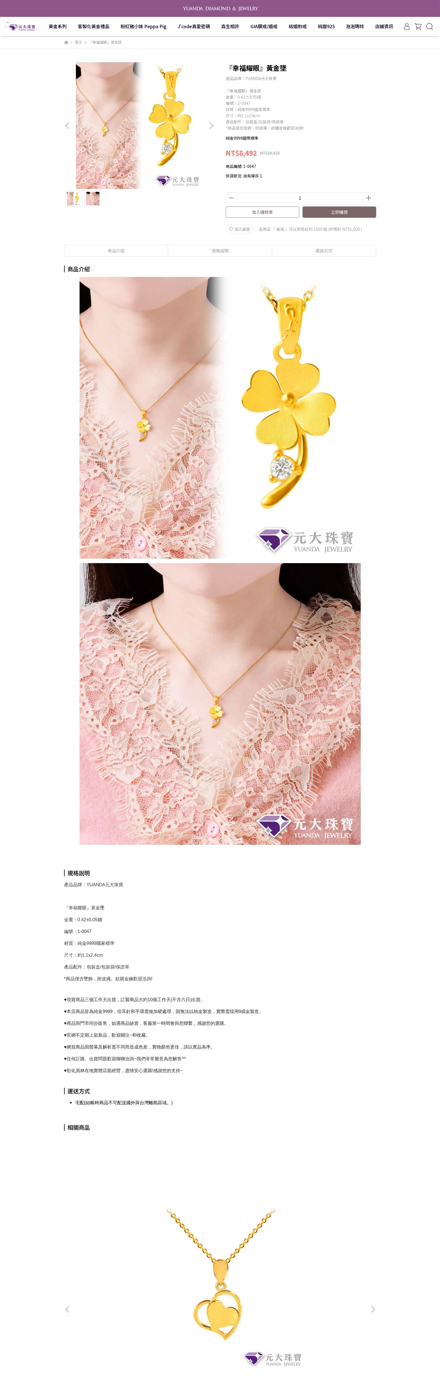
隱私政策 (145, 1305)
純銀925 (326, 26)
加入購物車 (262, 212)
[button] (211, 125)
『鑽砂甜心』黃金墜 (334, 1208)
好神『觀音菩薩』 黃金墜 (258, 1208)
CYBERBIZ (267, 1369)
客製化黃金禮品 (93, 26)
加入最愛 (239, 229)
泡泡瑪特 (355, 26)
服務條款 (145, 1313)
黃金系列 (58, 26)
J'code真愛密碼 (194, 26)
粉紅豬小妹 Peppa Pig (143, 26)
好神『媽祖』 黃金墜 (182, 1208)
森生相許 (230, 26)
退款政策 (145, 1296)
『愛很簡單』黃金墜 (106, 1208)
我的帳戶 (145, 1288)
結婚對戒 (298, 26)
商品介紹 (116, 251)
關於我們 (145, 1280)
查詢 (141, 1271)
